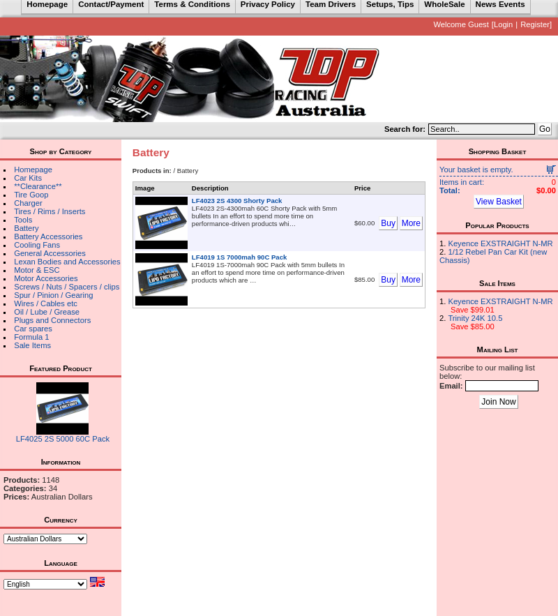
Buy (388, 223)
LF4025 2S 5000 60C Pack (63, 439)
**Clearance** (37, 186)
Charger (28, 203)
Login (503, 24)
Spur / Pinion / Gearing (53, 295)
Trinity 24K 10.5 (475, 318)
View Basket (499, 201)
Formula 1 (31, 337)
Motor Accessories (45, 278)
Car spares (33, 328)
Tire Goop (31, 194)
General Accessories (50, 253)
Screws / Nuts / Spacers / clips (66, 287)
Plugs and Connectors (52, 320)
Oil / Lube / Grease (47, 312)
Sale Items (32, 345)
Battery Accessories (48, 236)
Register (535, 24)
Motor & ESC (36, 270)
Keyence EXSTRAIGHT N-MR (500, 243)
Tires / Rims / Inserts (49, 211)
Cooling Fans (37, 245)
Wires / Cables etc (45, 303)
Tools (23, 220)
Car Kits (28, 178)
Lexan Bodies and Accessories (67, 261)
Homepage (33, 169)
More (411, 223)
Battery (26, 228)
